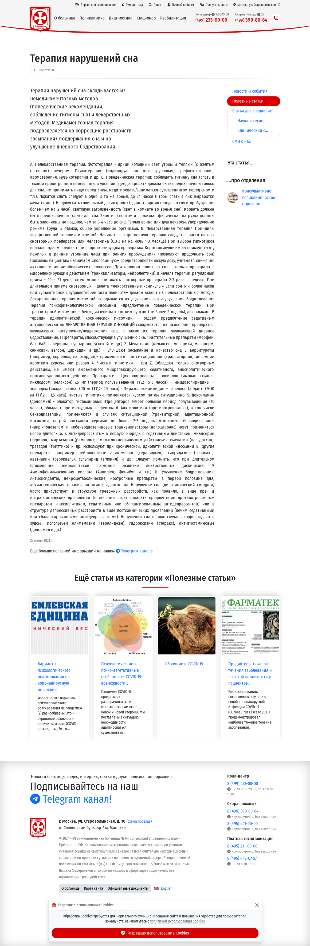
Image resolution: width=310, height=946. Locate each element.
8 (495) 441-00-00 (242, 823)
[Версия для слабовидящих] (95, 5)
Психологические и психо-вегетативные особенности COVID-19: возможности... (121, 673)
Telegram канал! (71, 799)
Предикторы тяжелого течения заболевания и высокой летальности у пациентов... (250, 673)
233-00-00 (211, 20)
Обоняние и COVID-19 (184, 663)
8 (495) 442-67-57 (242, 858)
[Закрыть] (257, 905)
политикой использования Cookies (177, 921)
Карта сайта (93, 888)
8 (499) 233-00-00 (242, 783)
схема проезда (139, 821)
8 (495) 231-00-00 (242, 846)
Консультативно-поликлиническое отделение (258, 197)
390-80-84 (252, 20)
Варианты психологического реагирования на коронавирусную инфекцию (54, 676)
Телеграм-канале (134, 551)
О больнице (70, 888)
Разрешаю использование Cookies (155, 933)
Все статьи (44, 70)
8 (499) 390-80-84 (242, 811)
